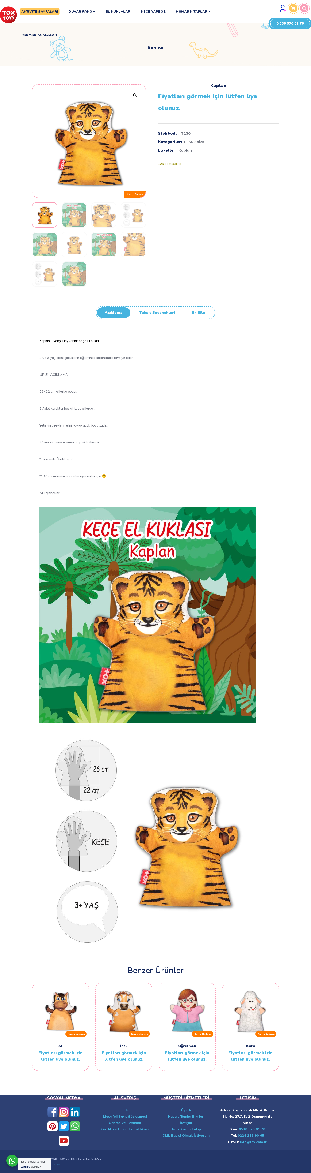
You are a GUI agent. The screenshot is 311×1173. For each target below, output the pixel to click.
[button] (290, 23)
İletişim (186, 1123)
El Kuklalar (194, 141)
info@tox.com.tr (253, 1142)
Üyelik (186, 1110)
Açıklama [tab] (114, 312)
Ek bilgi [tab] (199, 312)
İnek (123, 1046)
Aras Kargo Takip (186, 1129)
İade (125, 1110)
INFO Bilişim (53, 1164)
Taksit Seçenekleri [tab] (157, 312)
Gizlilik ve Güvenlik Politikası (125, 1129)
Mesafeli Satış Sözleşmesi (125, 1116)
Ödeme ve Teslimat (125, 1123)
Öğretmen (187, 1046)
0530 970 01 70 (251, 1129)
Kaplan (185, 150)
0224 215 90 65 (250, 1135)
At (60, 1046)
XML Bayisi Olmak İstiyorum (186, 1135)
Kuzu (250, 1046)
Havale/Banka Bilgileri (186, 1116)
